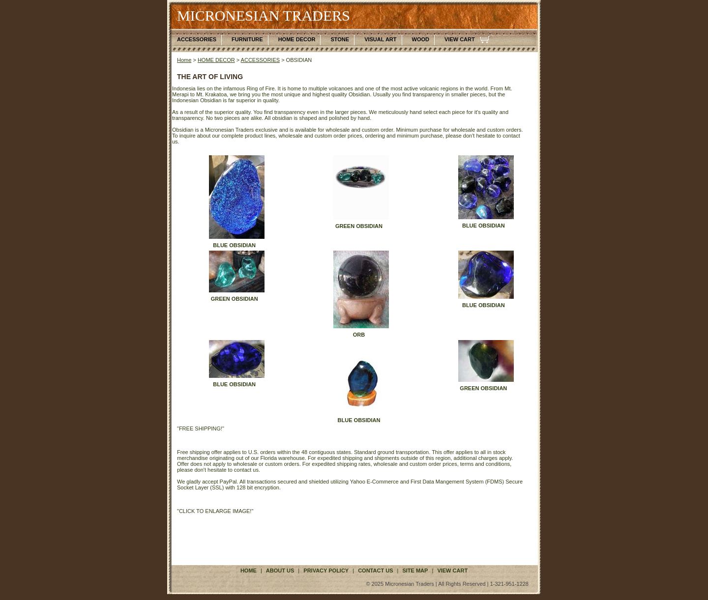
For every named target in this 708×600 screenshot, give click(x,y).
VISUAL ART (380, 39)
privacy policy (326, 570)
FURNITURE (247, 39)
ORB (359, 335)
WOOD (420, 39)
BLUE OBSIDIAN (234, 245)
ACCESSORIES (196, 39)
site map (415, 570)
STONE (339, 39)
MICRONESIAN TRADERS (263, 15)
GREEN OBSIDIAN (359, 226)
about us (280, 570)
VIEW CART (459, 39)
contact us (375, 570)
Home (184, 60)
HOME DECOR (297, 39)
